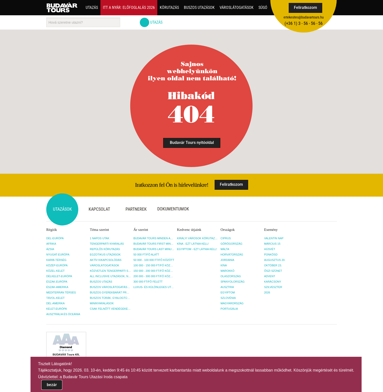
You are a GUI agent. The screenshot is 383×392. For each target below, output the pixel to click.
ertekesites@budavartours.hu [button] (304, 17)
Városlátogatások (237, 7)
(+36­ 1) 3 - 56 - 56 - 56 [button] (304, 23)
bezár (52, 384)
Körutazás (169, 7)
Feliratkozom (305, 7)
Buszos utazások (199, 7)
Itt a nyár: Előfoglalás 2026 (129, 7)
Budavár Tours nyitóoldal (192, 142)
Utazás (92, 7)
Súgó (262, 7)
